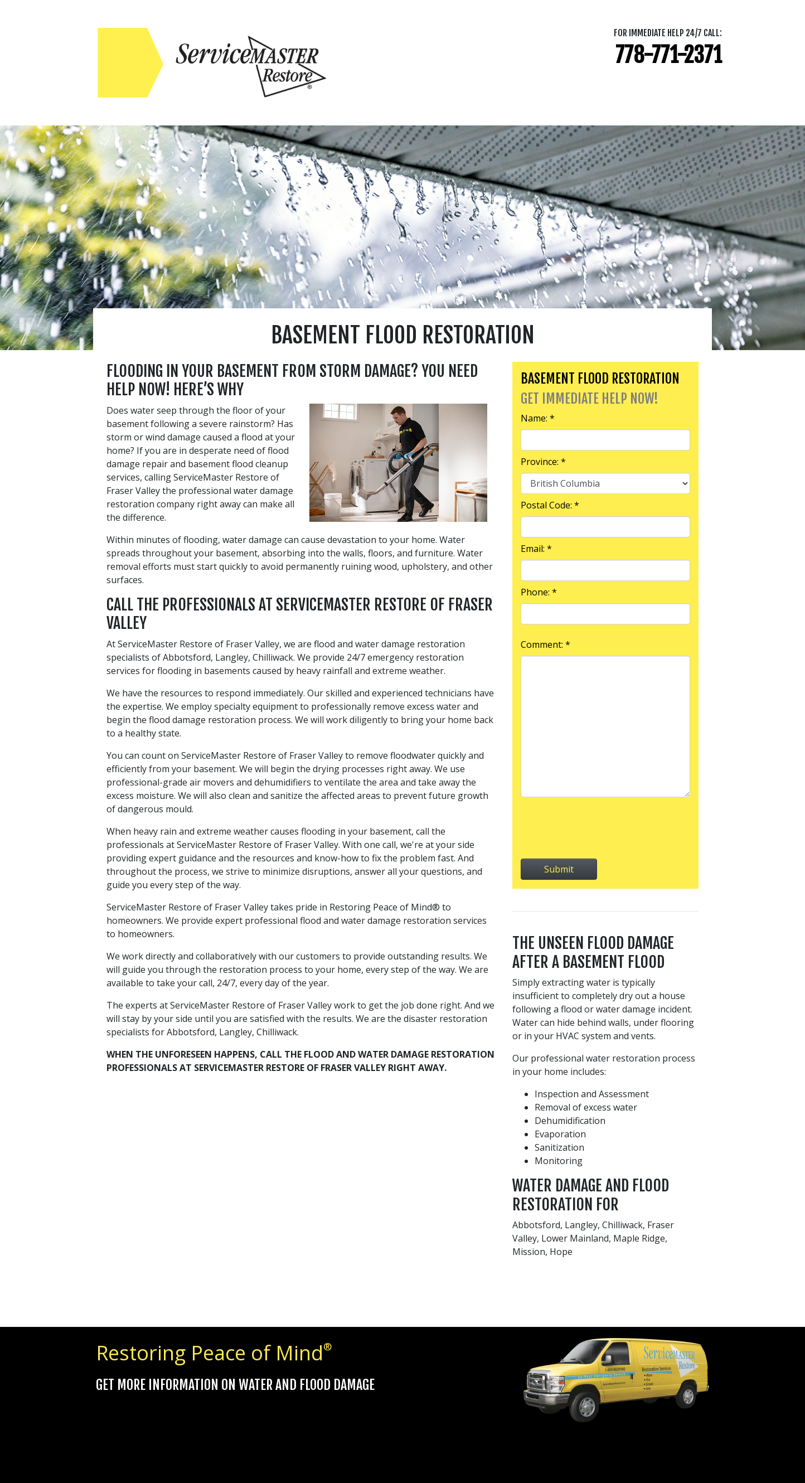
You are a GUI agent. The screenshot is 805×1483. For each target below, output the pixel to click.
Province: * (543, 461)
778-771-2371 (668, 55)
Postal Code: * (550, 505)
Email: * (536, 548)
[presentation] (605, 828)
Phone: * (539, 592)
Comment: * (545, 644)
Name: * (538, 418)
